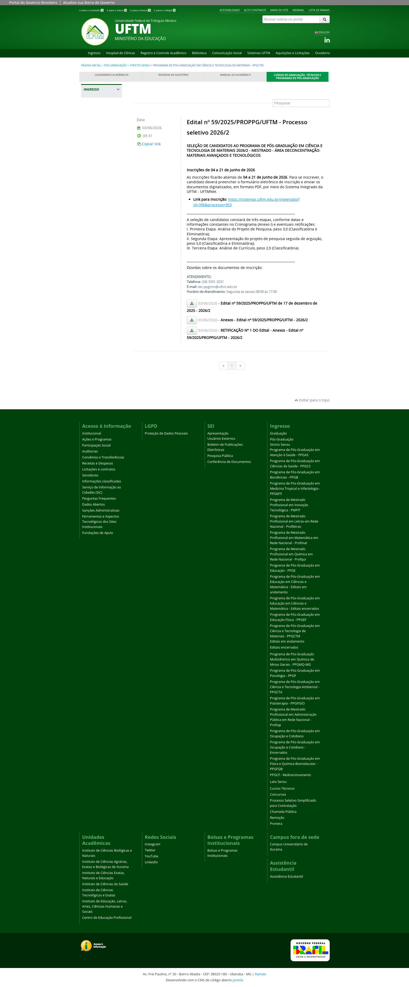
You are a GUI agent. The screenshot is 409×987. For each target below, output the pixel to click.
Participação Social (96, 445)
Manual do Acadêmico (235, 75)
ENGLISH (324, 32)
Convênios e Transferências (103, 457)
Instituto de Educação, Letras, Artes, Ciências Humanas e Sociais (104, 906)
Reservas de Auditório (173, 75)
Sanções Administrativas (100, 510)
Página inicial (91, 65)
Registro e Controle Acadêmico (164, 53)
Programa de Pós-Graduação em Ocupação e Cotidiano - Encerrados (295, 747)
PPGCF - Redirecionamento (290, 775)
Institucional (91, 433)
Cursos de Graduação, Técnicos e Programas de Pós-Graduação (297, 76)
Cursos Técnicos (282, 788)
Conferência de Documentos (229, 462)
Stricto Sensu (140, 65)
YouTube (151, 856)
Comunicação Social (227, 53)
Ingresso (94, 53)
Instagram (152, 844)
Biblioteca (199, 53)
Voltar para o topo (312, 400)
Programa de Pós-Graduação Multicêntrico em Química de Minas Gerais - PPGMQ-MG (292, 659)
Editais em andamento (287, 641)
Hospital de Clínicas (120, 53)
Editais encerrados (284, 647)
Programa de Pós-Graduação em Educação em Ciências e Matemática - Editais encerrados (295, 603)
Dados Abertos (93, 504)
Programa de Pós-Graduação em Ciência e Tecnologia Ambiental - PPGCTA (295, 687)
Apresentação (217, 433)
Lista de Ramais (319, 10)
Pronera (276, 823)
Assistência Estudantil (286, 876)
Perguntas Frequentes (99, 498)
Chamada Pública (283, 811)
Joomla (238, 980)
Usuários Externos (221, 438)
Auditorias (90, 451)
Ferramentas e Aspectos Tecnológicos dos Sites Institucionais (100, 521)
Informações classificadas (101, 481)
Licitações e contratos (98, 469)
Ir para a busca (140, 10)
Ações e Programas (96, 439)
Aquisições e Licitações (292, 53)
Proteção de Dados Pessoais (166, 433)
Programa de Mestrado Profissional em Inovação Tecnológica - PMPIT (289, 505)
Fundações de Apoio (97, 533)
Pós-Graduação (115, 65)
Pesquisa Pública (220, 456)
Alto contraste (255, 10)
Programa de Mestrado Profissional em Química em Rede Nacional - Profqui (291, 554)
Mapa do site (279, 10)
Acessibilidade (230, 10)
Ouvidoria (322, 53)
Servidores (90, 475)
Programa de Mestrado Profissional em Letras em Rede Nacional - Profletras (294, 521)
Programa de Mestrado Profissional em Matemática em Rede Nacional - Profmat (294, 537)
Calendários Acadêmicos (112, 75)
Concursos (278, 794)
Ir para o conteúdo (91, 10)
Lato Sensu (278, 781)
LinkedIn (151, 862)
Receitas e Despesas (97, 463)
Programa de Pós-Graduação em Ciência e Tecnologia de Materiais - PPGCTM (295, 631)
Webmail (298, 10)
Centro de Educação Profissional (106, 917)
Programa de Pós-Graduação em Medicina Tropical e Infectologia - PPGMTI (295, 488)
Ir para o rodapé (165, 10)
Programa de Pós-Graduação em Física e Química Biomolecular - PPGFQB (295, 763)
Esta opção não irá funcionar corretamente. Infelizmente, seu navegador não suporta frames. (232, 230)
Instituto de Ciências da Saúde (105, 884)
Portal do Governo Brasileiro (33, 2)
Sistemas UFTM (258, 53)
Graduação (278, 433)
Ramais (260, 974)
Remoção (277, 817)
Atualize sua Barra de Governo (89, 2)
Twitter (150, 850)
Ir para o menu (117, 10)
